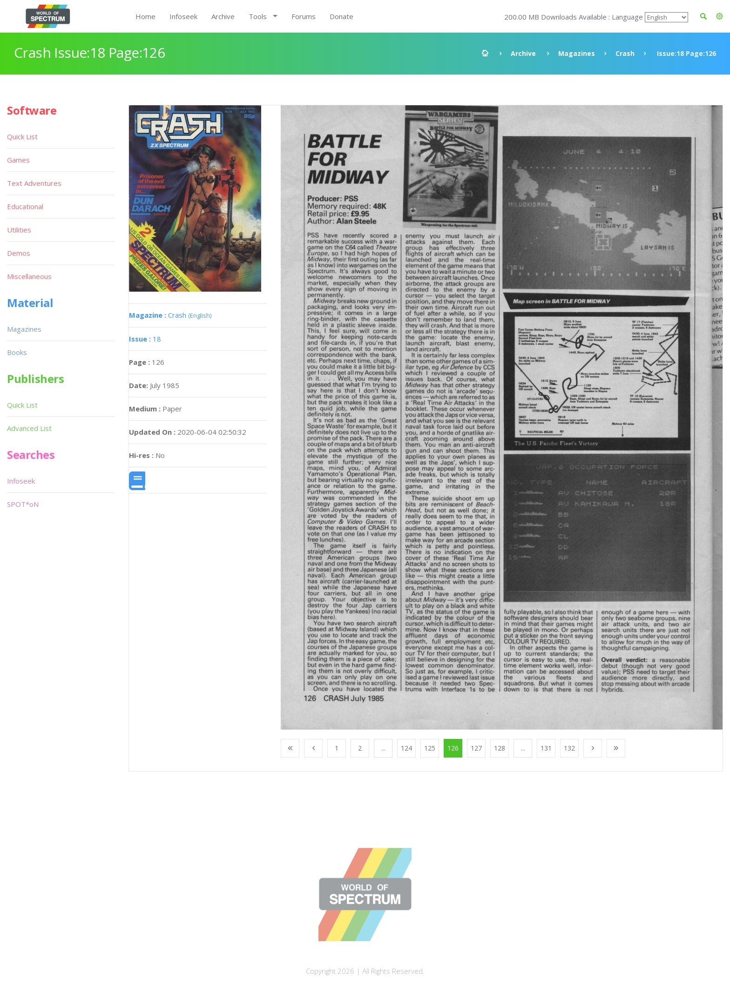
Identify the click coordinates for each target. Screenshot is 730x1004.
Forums (303, 16)
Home (145, 16)
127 (476, 748)
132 (569, 748)
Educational (25, 206)
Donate (341, 16)
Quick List (22, 136)
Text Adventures (34, 183)
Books (17, 352)
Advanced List (29, 428)
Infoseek (183, 16)
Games (18, 159)
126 (453, 748)
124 (406, 748)
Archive (223, 16)
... (383, 748)
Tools (258, 16)
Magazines (576, 53)
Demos (18, 253)
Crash (625, 53)
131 (546, 748)
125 (429, 748)
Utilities (19, 229)
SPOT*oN (23, 504)
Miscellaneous (29, 276)
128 (499, 748)
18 (145, 338)
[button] (719, 16)
